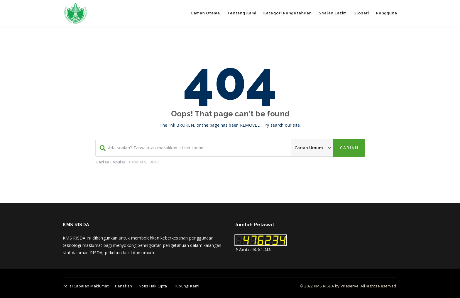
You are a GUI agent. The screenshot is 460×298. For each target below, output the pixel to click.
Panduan (137, 162)
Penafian (123, 286)
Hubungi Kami (186, 286)
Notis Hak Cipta (153, 286)
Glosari (361, 13)
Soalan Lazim (333, 13)
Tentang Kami (241, 13)
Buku (154, 162)
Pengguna (386, 13)
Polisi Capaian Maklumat (86, 286)
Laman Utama (205, 13)
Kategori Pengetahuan (287, 13)
